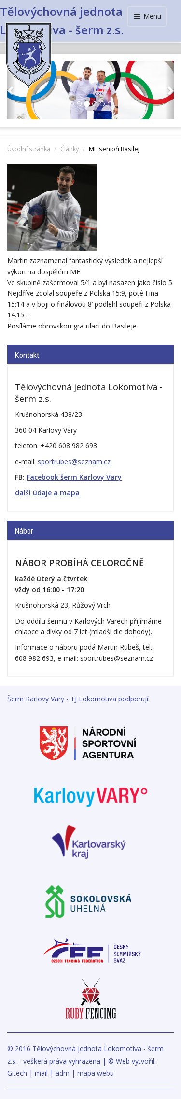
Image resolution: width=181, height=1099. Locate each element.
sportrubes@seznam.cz (74, 461)
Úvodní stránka (28, 149)
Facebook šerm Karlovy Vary (74, 477)
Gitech (17, 1073)
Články (69, 149)
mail (41, 1073)
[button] (11, 90)
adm (63, 1073)
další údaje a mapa (47, 492)
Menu (147, 16)
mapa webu (95, 1073)
